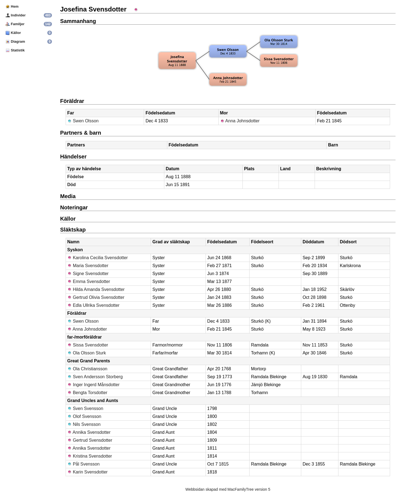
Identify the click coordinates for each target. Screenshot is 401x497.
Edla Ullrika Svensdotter (93, 305)
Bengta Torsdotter (87, 392)
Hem (12, 6)
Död (71, 184)
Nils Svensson (84, 424)
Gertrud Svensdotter (89, 440)
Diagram (15, 41)
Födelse (75, 176)
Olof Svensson (84, 416)
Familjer (14, 24)
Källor (13, 33)
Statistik (15, 50)
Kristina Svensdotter (89, 456)
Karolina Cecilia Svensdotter (97, 257)
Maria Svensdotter (87, 265)
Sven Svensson (85, 408)
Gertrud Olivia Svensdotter (95, 297)
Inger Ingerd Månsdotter (93, 384)
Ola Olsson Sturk (86, 353)
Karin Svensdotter (87, 472)
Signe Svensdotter (88, 273)
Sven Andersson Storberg (95, 376)
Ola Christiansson (87, 368)
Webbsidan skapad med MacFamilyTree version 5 (227, 489)
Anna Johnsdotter (240, 121)
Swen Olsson (83, 121)
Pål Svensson (83, 464)
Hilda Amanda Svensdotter (96, 289)
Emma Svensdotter (88, 281)
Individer (15, 15)
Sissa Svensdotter (87, 345)
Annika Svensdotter (88, 432)
